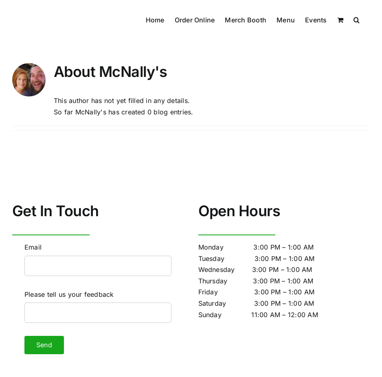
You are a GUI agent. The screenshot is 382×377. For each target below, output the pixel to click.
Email (33, 247)
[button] (356, 19)
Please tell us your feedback (69, 294)
